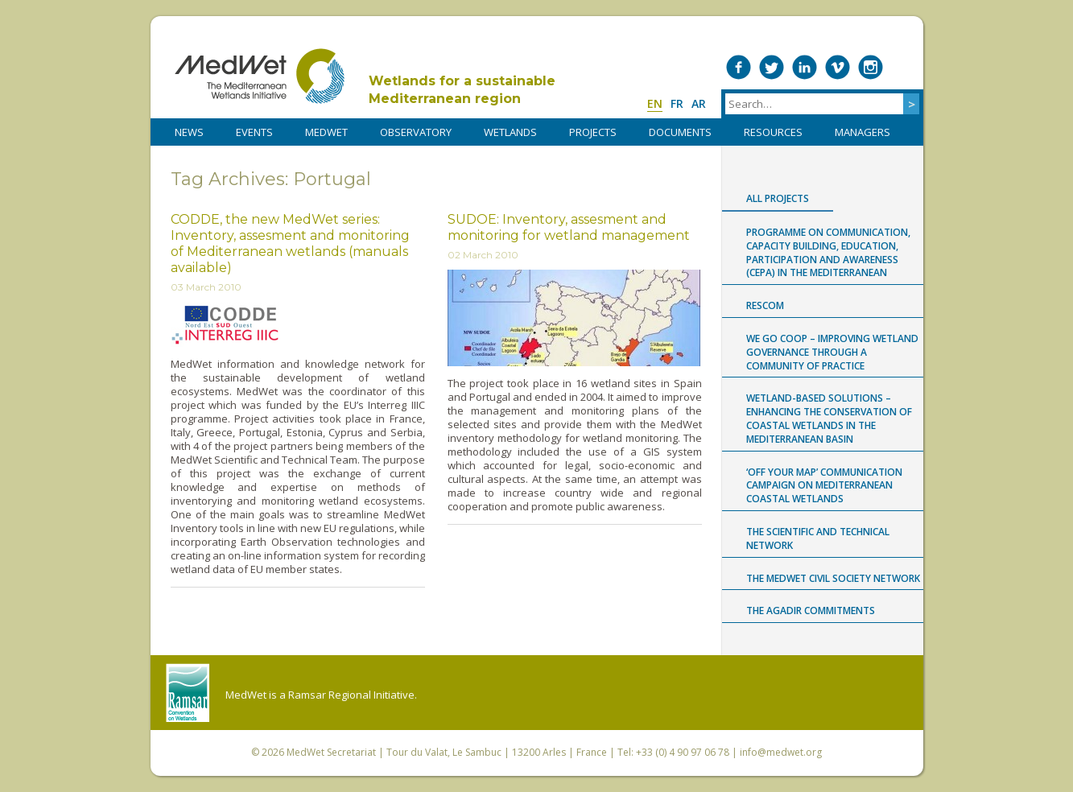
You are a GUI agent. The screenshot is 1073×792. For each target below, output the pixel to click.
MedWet (260, 76)
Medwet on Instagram (870, 67)
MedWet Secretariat (331, 752)
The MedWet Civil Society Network (833, 578)
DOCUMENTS (680, 132)
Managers (862, 132)
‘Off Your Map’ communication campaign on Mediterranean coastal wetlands (824, 485)
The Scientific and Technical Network (817, 538)
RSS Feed (903, 67)
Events (254, 132)
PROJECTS (593, 132)
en (654, 103)
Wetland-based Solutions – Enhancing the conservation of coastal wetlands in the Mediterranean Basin (829, 418)
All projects (777, 198)
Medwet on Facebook (738, 67)
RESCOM (765, 305)
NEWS (189, 132)
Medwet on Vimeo (837, 67)
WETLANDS (510, 132)
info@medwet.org (781, 752)
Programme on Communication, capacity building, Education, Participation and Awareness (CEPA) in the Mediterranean (828, 252)
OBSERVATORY (416, 132)
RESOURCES (773, 132)
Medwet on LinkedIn (804, 67)
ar (698, 103)
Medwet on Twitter (771, 67)
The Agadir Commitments (810, 610)
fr (677, 103)
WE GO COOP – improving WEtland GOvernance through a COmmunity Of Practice (832, 352)
